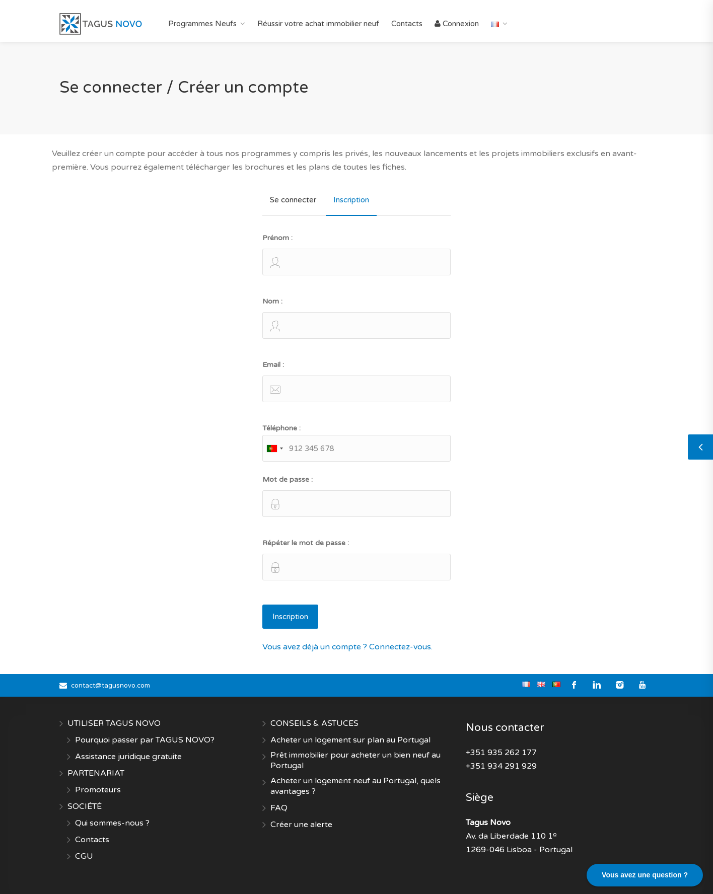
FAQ (279, 808)
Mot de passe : (356, 496)
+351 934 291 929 (501, 766)
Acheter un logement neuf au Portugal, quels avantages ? (355, 786)
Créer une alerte (301, 825)
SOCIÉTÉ (84, 806)
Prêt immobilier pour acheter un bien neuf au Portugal (355, 760)
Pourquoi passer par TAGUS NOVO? (145, 740)
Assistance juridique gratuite (128, 757)
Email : (356, 381)
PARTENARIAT (95, 773)
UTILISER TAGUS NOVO (114, 723)
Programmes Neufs (202, 23)
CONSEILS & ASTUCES (314, 723)
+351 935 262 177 (501, 753)
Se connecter (293, 199)
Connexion (457, 23)
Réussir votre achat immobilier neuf (318, 23)
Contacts (406, 23)
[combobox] (274, 448)
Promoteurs (98, 790)
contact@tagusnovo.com (110, 686)
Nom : (356, 318)
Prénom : (356, 254)
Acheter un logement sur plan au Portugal (350, 740)
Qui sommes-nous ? (112, 823)
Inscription (351, 199)
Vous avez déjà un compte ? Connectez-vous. (347, 647)
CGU (84, 856)
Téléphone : (356, 443)
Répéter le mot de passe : (356, 559)
